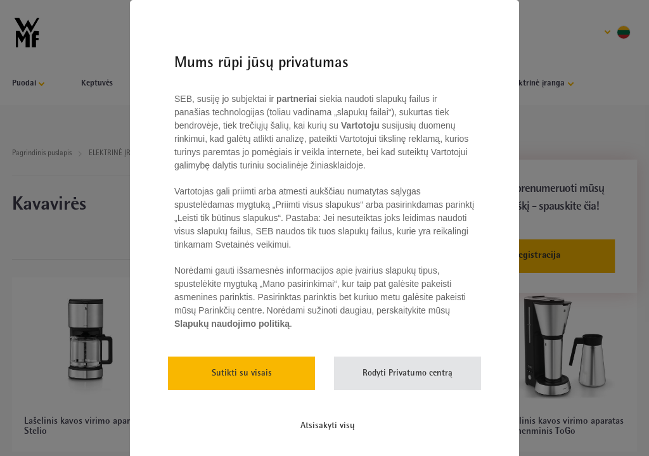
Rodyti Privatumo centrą (408, 373)
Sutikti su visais (242, 373)
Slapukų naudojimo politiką (232, 324)
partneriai (296, 99)
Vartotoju (360, 125)
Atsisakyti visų (327, 426)
